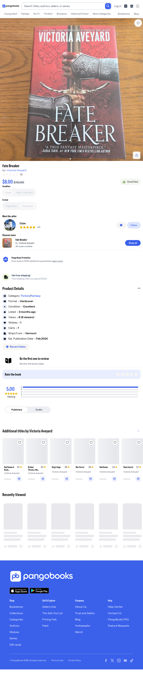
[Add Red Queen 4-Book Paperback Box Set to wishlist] (19, 442)
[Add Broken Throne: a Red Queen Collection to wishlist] (43, 442)
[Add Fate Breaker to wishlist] (138, 23)
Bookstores (124, 13)
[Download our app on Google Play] (39, 590)
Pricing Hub (49, 619)
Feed (45, 625)
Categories (16, 619)
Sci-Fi (37, 13)
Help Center (115, 606)
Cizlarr (23, 223)
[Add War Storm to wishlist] (91, 442)
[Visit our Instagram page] (119, 660)
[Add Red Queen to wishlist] (115, 442)
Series (13, 638)
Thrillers (48, 13)
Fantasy (25, 13)
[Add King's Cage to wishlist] (67, 442)
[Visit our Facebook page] (106, 660)
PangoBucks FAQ (118, 619)
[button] (71, 289)
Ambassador (82, 625)
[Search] (108, 6)
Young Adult (10, 13)
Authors (14, 625)
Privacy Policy (74, 660)
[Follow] (134, 225)
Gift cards (15, 644)
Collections (16, 613)
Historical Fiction (80, 13)
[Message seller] (121, 225)
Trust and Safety (85, 613)
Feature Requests (118, 625)
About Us (80, 606)
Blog (136, 13)
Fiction (25, 295)
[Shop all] (133, 243)
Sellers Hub (49, 606)
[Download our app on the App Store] (19, 590)
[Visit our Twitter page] (112, 660)
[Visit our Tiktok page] (131, 660)
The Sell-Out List (52, 613)
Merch (79, 632)
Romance (62, 13)
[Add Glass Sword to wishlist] (138, 442)
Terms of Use (57, 660)
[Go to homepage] (10, 6)
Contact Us (114, 613)
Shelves (14, 632)
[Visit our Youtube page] (125, 660)
